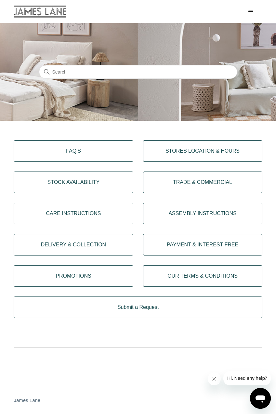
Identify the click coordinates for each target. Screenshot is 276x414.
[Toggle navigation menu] (250, 12)
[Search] (138, 71)
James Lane (27, 400)
